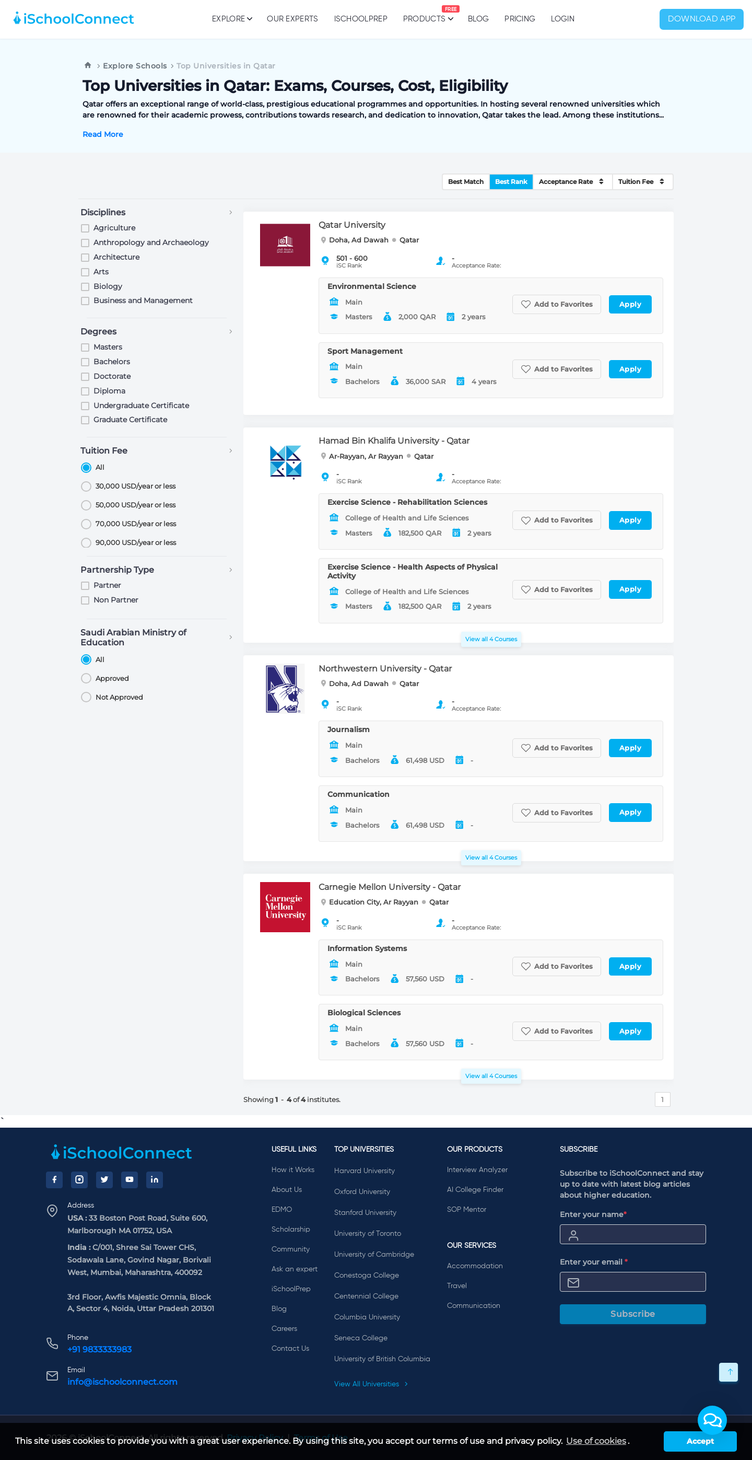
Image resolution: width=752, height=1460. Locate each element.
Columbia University (367, 1317)
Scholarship (291, 1229)
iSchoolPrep (360, 19)
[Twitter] (104, 1180)
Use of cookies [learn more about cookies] (596, 1441)
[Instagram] (79, 1180)
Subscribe (632, 1314)
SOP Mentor (466, 1209)
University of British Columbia (382, 1359)
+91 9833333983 (99, 1349)
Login (562, 19)
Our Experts (292, 19)
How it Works (293, 1170)
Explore (231, 19)
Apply (630, 304)
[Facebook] (54, 1180)
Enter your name (593, 1214)
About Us (287, 1190)
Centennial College (366, 1296)
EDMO (282, 1209)
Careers (284, 1328)
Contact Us (290, 1348)
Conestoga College (366, 1275)
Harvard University (364, 1171)
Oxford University (362, 1192)
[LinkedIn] (154, 1180)
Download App (702, 19)
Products (424, 14)
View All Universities (371, 1384)
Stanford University (365, 1212)
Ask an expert (295, 1269)
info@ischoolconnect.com (122, 1382)
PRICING (519, 19)
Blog (478, 19)
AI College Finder (475, 1190)
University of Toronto (367, 1233)
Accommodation (475, 1266)
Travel (457, 1286)
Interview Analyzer (477, 1170)
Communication (473, 1306)
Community (291, 1249)
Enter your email (594, 1262)
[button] (712, 1420)
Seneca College (360, 1338)
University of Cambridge (374, 1254)
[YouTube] (129, 1180)
